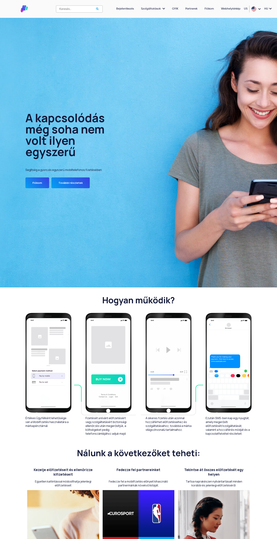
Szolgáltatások (153, 9)
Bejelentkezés (125, 8)
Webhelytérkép (230, 8)
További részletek (70, 183)
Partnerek (191, 8)
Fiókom (209, 8)
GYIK (175, 8)
